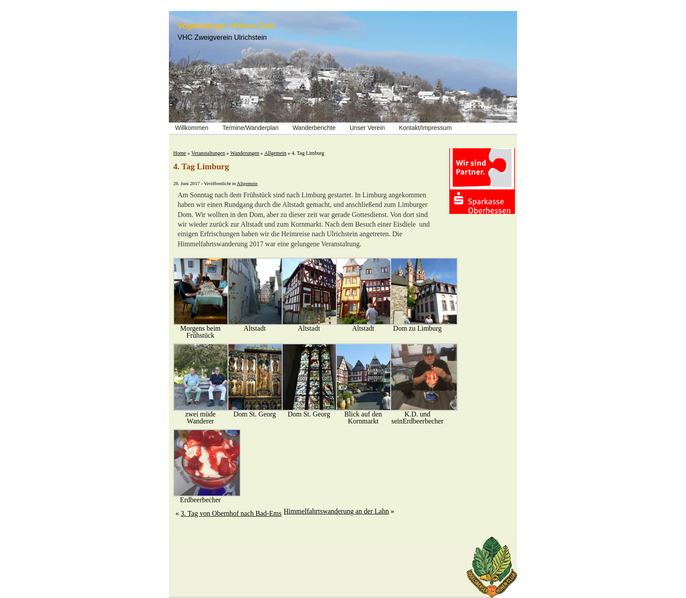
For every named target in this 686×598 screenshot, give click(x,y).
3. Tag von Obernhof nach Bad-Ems (231, 513)
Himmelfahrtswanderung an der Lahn (336, 511)
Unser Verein (367, 127)
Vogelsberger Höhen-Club (226, 25)
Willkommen (191, 127)
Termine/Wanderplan (250, 127)
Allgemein (275, 153)
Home (179, 153)
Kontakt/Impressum (425, 127)
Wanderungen (244, 153)
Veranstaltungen (208, 153)
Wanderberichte (314, 127)
